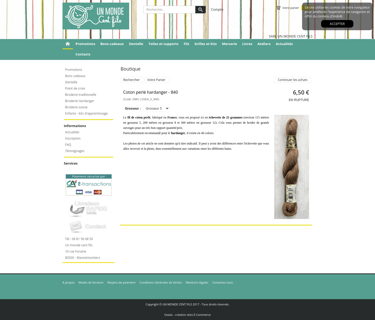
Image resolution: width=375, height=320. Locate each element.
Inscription (72, 138)
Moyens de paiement (122, 282)
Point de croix (75, 88)
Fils (186, 43)
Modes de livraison (90, 282)
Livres (247, 43)
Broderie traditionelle (80, 94)
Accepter (337, 24)
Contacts (83, 54)
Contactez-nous (222, 282)
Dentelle (136, 43)
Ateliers (264, 43)
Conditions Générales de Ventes (160, 282)
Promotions (85, 43)
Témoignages (74, 151)
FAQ (68, 144)
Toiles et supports (163, 43)
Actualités (284, 43)
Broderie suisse (76, 107)
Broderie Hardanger (79, 101)
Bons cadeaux (112, 43)
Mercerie (229, 43)
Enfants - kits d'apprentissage (86, 113)
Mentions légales (197, 282)
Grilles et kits (206, 43)
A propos (68, 282)
